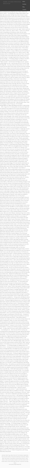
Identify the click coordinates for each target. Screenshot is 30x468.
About (24, 1)
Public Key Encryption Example (11, 459)
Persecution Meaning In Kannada (18, 456)
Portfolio (24, 4)
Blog (23, 6)
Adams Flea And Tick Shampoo (16, 455)
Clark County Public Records (13, 461)
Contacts (24, 9)
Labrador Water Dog (6, 455)
